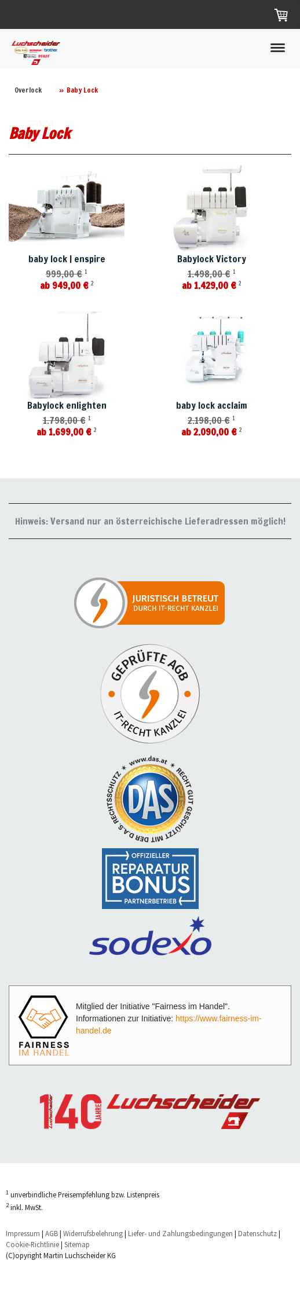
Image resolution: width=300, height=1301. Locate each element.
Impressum (23, 1233)
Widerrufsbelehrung (93, 1233)
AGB (51, 1233)
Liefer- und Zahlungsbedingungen (180, 1233)
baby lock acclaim (211, 405)
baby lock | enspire (66, 258)
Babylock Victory (211, 258)
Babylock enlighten (67, 405)
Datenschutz (257, 1233)
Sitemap (77, 1244)
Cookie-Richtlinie (32, 1244)
